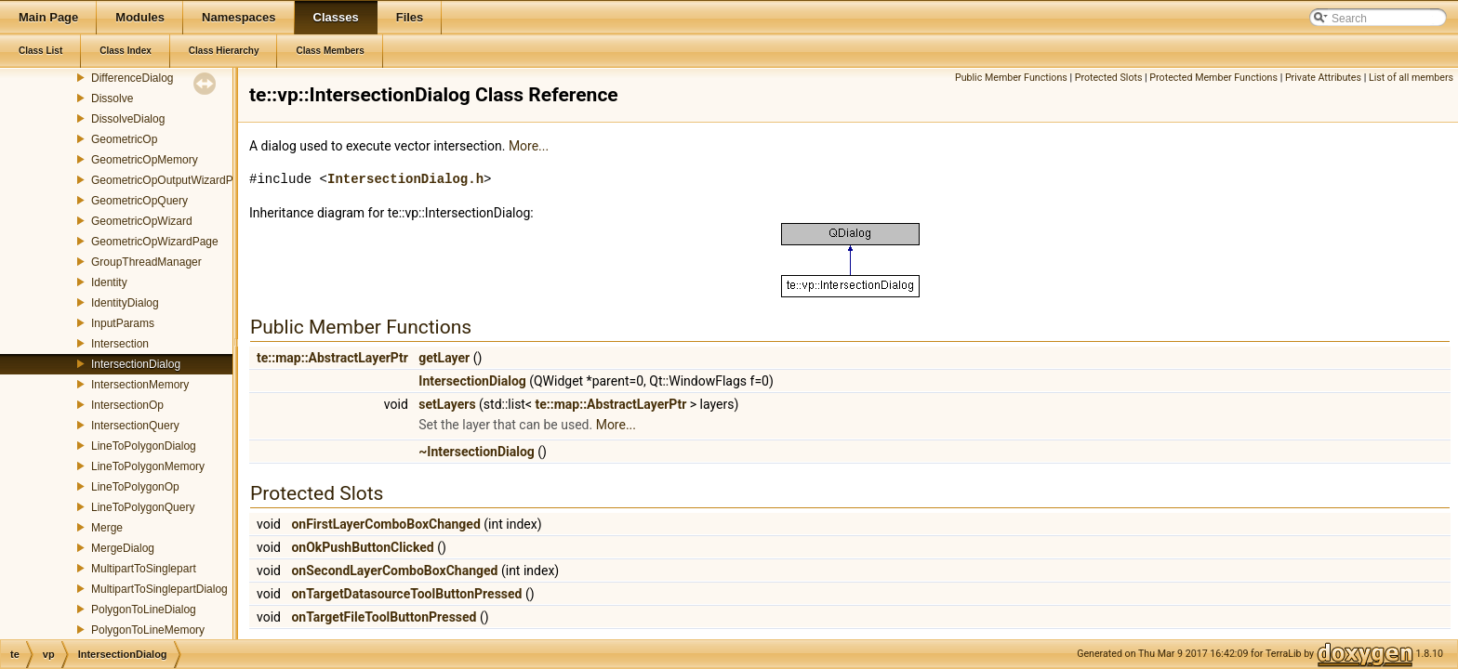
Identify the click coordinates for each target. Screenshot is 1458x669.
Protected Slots (1109, 78)
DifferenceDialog (132, 78)
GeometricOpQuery (139, 200)
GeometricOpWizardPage (155, 241)
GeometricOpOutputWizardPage (171, 180)
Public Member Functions (1011, 78)
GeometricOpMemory (144, 159)
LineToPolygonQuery (142, 507)
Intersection (120, 343)
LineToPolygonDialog (143, 446)
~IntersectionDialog (476, 451)
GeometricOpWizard (141, 221)
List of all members (1411, 78)
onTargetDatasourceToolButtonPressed (406, 593)
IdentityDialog (125, 302)
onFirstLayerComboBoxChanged (385, 524)
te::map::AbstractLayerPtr (332, 357)
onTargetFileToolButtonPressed (383, 617)
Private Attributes (1323, 78)
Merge (107, 527)
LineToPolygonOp (135, 486)
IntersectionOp (127, 405)
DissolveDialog (128, 118)
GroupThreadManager (146, 262)
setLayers (446, 404)
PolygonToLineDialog (143, 609)
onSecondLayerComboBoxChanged (394, 570)
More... (529, 145)
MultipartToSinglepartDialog (159, 589)
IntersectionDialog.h (405, 179)
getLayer (444, 357)
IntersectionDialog (135, 364)
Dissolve (112, 98)
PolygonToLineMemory (148, 629)
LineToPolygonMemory (148, 466)
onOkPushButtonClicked (362, 547)
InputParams (122, 323)
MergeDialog (122, 548)
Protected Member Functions (1213, 78)
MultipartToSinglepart (143, 568)
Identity (109, 282)
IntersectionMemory (140, 384)
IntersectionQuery (135, 425)
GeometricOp (124, 139)
